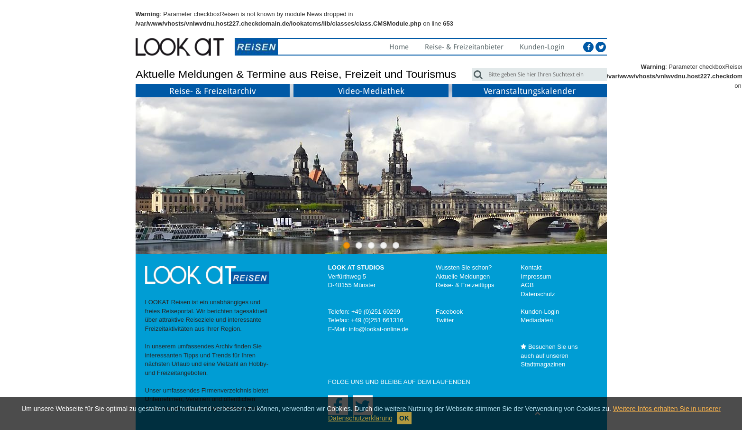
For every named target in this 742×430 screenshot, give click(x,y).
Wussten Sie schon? (464, 267)
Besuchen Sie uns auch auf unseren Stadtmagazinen (549, 355)
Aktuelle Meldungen (463, 276)
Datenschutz (538, 294)
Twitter (445, 320)
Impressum (536, 276)
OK (404, 418)
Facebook (449, 311)
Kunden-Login (542, 47)
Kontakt (531, 267)
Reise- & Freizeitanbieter (464, 47)
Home (399, 47)
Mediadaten (537, 320)
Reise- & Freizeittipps (465, 285)
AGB (527, 285)
